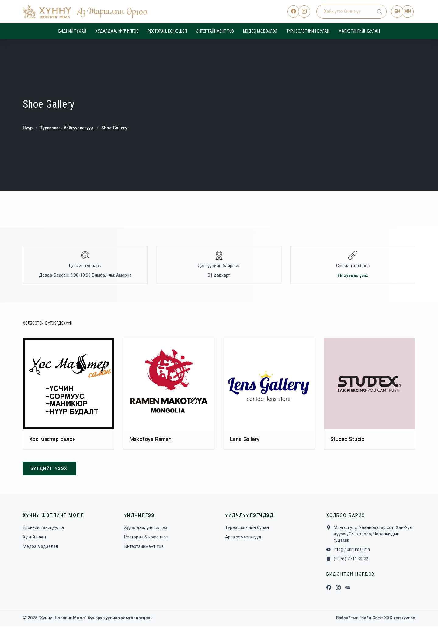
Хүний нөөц (34, 537)
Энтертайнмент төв (215, 31)
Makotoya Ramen (151, 439)
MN (407, 11)
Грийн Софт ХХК (375, 619)
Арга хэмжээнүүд (243, 537)
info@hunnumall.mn (353, 551)
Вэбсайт (344, 619)
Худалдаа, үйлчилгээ (116, 31)
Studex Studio (347, 439)
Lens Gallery (245, 439)
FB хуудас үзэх (353, 275)
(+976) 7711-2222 (351, 560)
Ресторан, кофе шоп (167, 31)
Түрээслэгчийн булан (308, 31)
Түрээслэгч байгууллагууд (67, 127)
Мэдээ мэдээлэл (260, 31)
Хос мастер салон (52, 439)
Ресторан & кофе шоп (146, 537)
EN (397, 11)
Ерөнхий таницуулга (43, 528)
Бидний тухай (72, 31)
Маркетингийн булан (359, 31)
